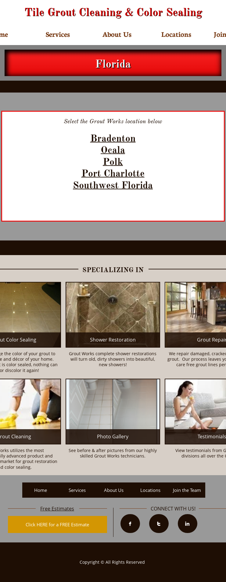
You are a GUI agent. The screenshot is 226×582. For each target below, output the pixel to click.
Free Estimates (57, 508)
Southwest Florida (113, 185)
